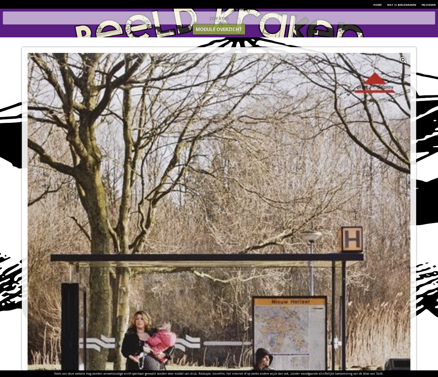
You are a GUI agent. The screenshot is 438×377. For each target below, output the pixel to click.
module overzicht (219, 29)
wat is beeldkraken (401, 4)
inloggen (429, 4)
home (377, 4)
